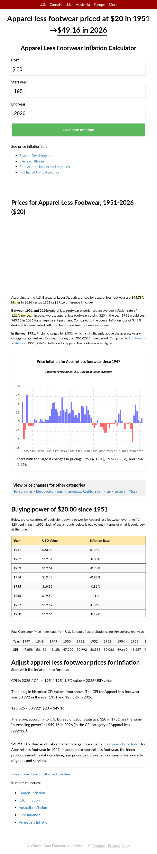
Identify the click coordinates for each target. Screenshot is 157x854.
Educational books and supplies (44, 166)
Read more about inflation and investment (43, 774)
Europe (99, 4)
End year (18, 104)
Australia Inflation (33, 807)
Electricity (45, 491)
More (113, 4)
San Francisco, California (78, 491)
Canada (56, 4)
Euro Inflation (29, 815)
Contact (98, 845)
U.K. (68, 4)
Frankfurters (114, 491)
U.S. (43, 4)
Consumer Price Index (122, 744)
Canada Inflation (32, 793)
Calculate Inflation (78, 130)
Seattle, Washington (35, 155)
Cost (15, 60)
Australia (83, 4)
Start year (19, 82)
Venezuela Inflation (34, 822)
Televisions (23, 491)
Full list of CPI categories (39, 172)
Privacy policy (119, 845)
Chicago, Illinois (31, 161)
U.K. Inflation (29, 800)
